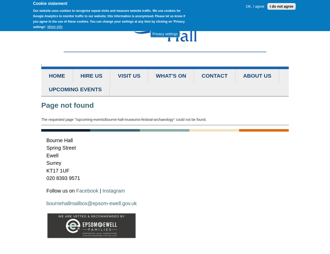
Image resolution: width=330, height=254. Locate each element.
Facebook (87, 191)
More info (54, 26)
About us (257, 76)
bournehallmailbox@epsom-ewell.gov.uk (91, 203)
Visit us (129, 76)
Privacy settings (165, 33)
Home (57, 76)
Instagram (114, 191)
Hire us (91, 76)
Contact (215, 76)
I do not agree (281, 5)
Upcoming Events (75, 89)
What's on (171, 76)
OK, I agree (255, 5)
